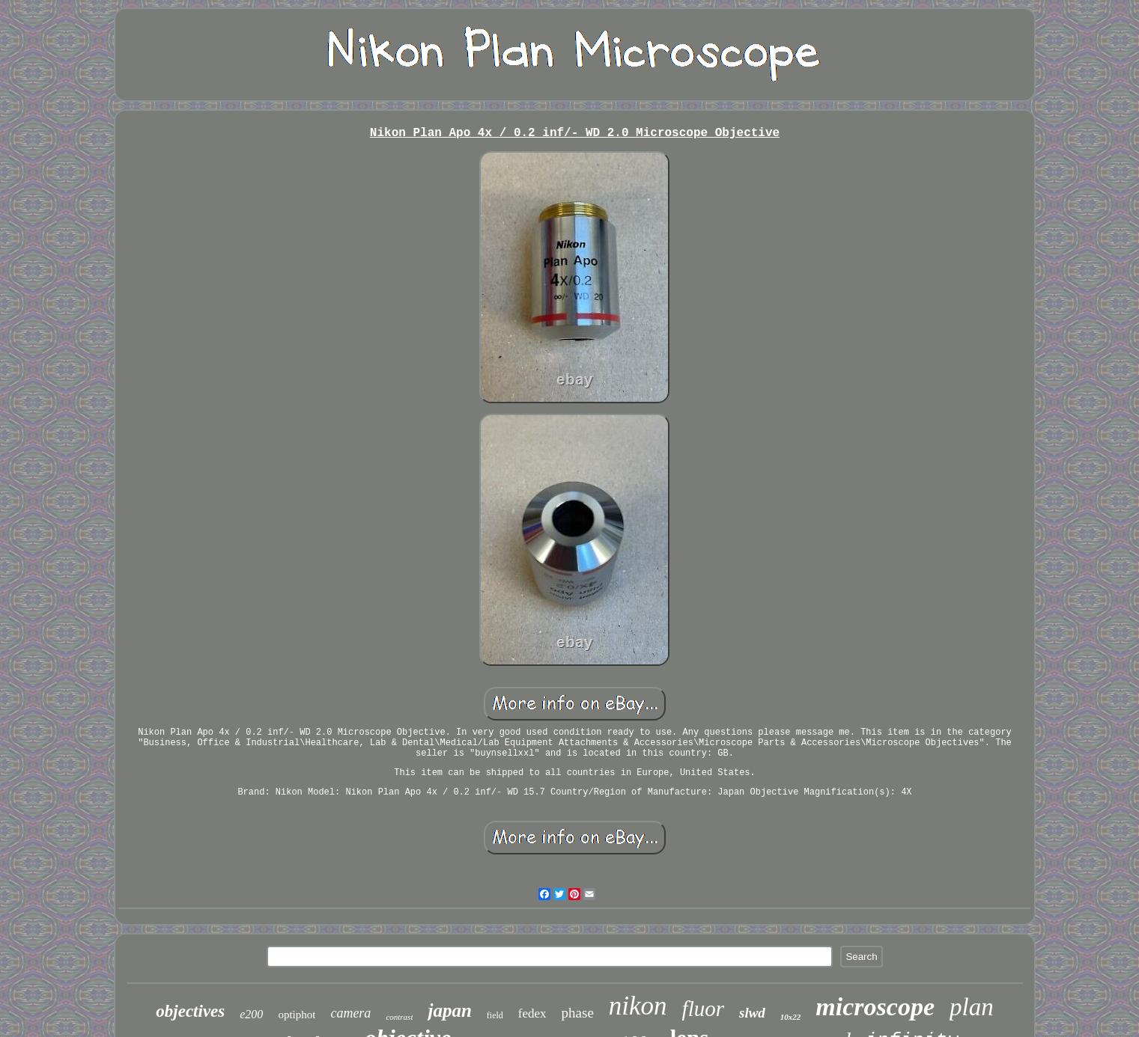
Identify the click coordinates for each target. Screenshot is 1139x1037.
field (495, 1015)
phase (578, 1013)
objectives (190, 1011)
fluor (703, 1009)
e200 (251, 1014)
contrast (399, 1016)
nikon (638, 1006)
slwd (752, 1013)
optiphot (296, 1015)
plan (972, 1007)
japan (449, 1010)
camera (350, 1013)
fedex (532, 1013)
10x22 (790, 1016)
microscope (875, 1007)
